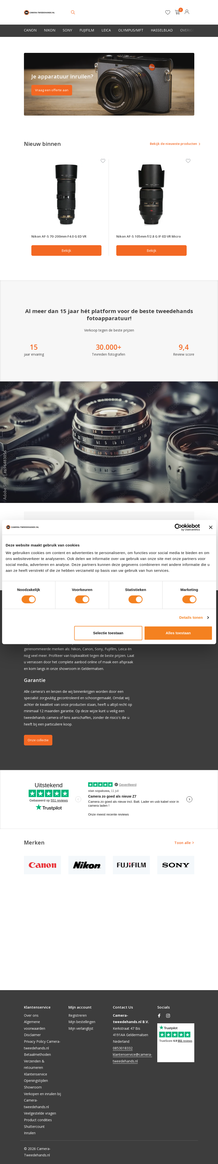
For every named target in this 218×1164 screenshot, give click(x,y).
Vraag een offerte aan (52, 90)
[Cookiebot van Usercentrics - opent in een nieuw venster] (178, 527)
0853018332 (123, 1048)
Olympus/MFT (130, 30)
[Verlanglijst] (167, 12)
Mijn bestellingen (81, 1021)
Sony (67, 30)
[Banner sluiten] (210, 527)
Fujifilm (86, 30)
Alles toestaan (178, 633)
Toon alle (182, 848)
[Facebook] (159, 1016)
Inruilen (30, 1133)
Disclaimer (32, 1034)
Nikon (49, 30)
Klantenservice (35, 1074)
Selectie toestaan (108, 633)
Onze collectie (39, 745)
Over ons (31, 1015)
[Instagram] (168, 1016)
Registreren (77, 1015)
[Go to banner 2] (109, 84)
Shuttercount (34, 1126)
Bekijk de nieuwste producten (165, 144)
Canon (30, 30)
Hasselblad (162, 30)
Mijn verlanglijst (80, 1028)
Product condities (38, 1120)
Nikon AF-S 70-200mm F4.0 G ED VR (62, 239)
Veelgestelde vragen (40, 1113)
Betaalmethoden (37, 1054)
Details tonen (191, 617)
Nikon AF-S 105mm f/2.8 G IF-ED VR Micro (147, 239)
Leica (106, 30)
